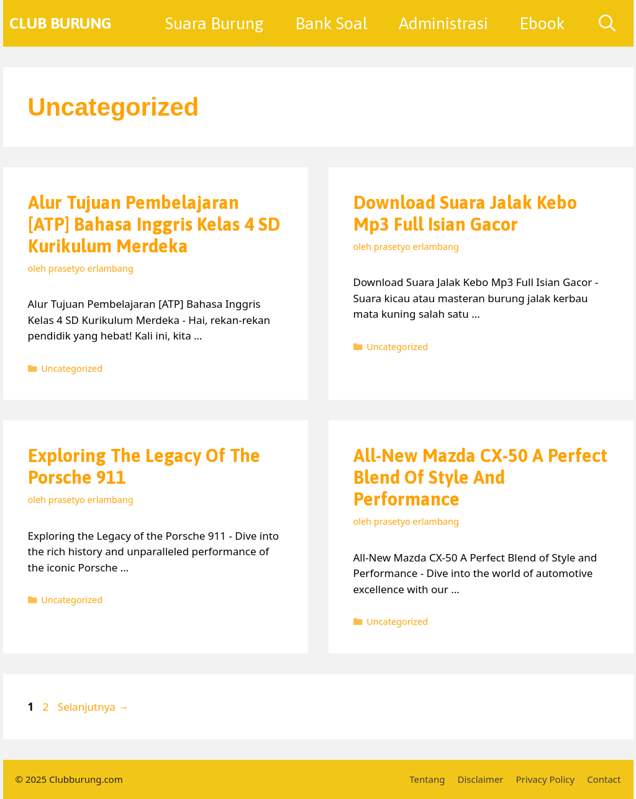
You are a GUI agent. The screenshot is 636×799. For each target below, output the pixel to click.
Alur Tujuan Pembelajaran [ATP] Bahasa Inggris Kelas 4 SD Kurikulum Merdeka (154, 224)
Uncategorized (71, 368)
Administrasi (443, 23)
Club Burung (60, 23)
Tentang (427, 779)
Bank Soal (331, 23)
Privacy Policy (545, 779)
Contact (603, 779)
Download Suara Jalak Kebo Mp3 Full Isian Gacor (465, 213)
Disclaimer (481, 779)
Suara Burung (214, 23)
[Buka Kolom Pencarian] (607, 23)
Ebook (542, 23)
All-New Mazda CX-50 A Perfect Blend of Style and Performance (480, 477)
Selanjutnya (93, 707)
